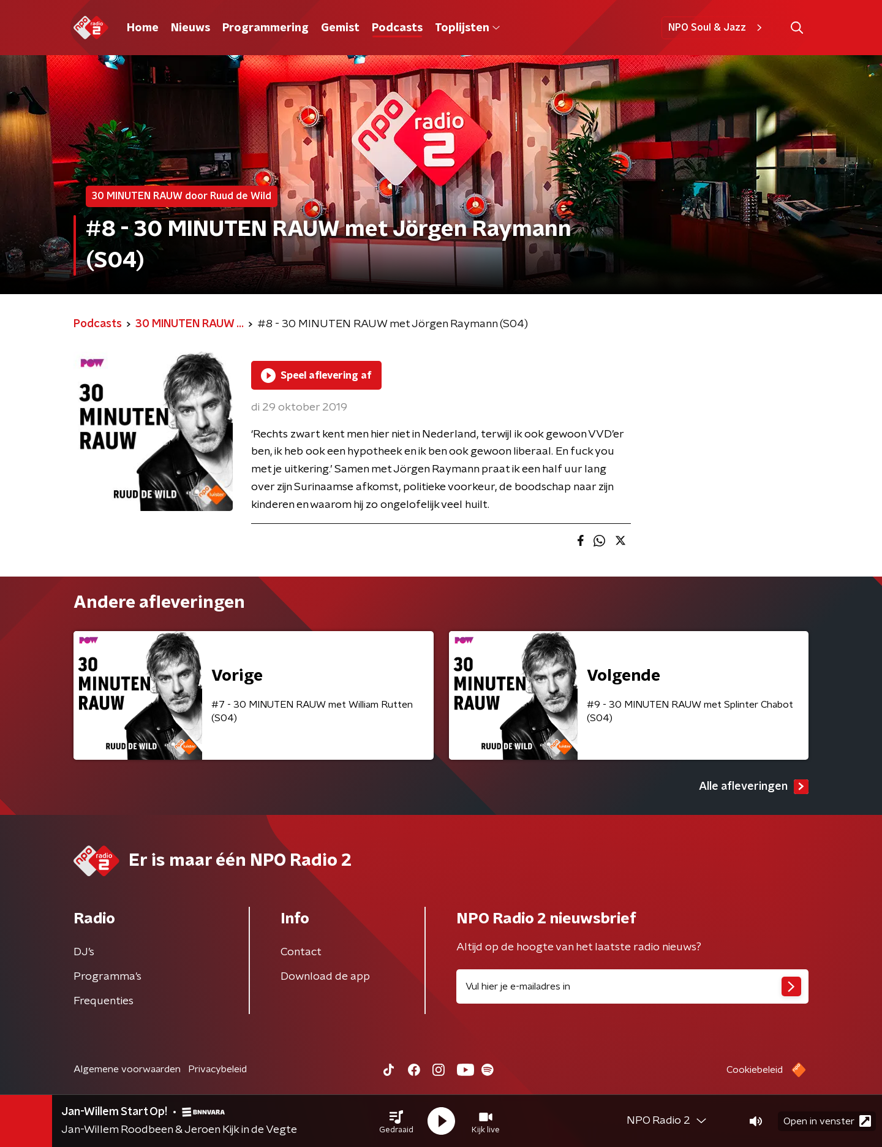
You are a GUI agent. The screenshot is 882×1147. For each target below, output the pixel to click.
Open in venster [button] (827, 1121)
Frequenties (104, 1001)
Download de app (325, 976)
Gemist (340, 28)
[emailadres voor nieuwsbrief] (632, 986)
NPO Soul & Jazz (717, 27)
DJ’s (84, 952)
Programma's (107, 976)
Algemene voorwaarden (127, 1069)
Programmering (265, 28)
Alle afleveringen (754, 786)
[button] (396, 1121)
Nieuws (190, 28)
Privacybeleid (217, 1069)
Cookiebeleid (754, 1070)
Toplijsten (467, 28)
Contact (301, 952)
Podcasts (397, 28)
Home (143, 28)
